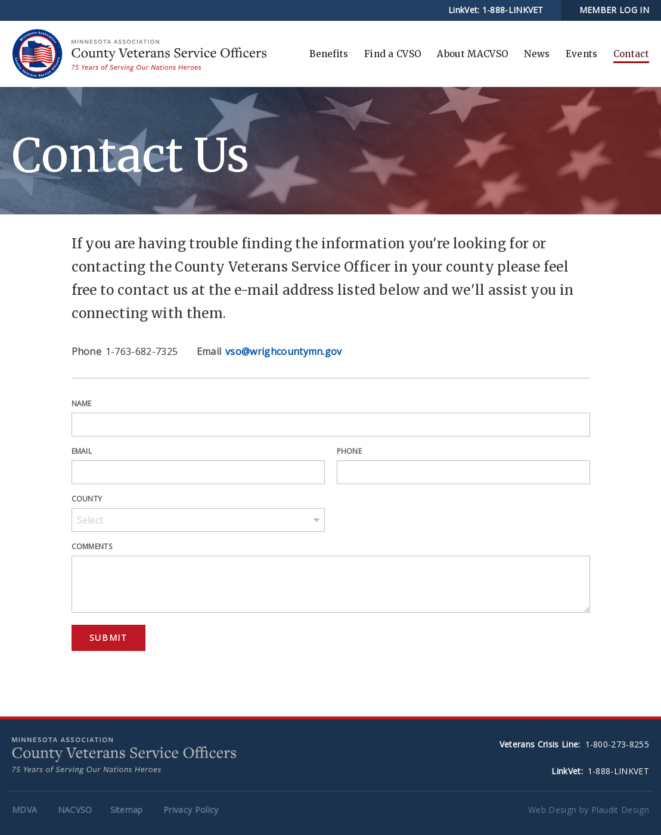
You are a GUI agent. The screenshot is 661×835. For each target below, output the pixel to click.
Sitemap (126, 809)
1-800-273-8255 (617, 744)
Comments (92, 546)
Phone (349, 451)
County (87, 499)
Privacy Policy (190, 809)
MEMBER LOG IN (614, 9)
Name (82, 403)
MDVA (24, 809)
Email (82, 451)
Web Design (552, 809)
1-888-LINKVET (513, 9)
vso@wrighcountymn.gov (283, 351)
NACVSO (75, 809)
